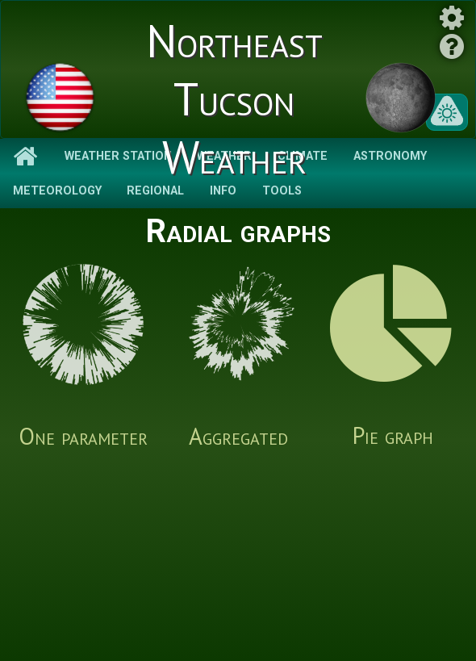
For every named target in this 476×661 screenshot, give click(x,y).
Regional (155, 191)
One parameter (83, 357)
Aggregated (238, 357)
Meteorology (57, 191)
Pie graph (393, 357)
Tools (282, 191)
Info (223, 191)
